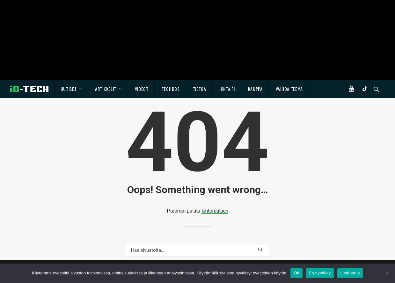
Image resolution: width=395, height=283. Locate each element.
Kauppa (255, 88)
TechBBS (171, 88)
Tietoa (199, 88)
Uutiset (71, 88)
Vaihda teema (289, 88)
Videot (142, 88)
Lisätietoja (350, 273)
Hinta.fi (227, 88)
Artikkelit (108, 88)
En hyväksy (320, 273)
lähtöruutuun (214, 211)
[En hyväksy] (387, 273)
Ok (296, 273)
